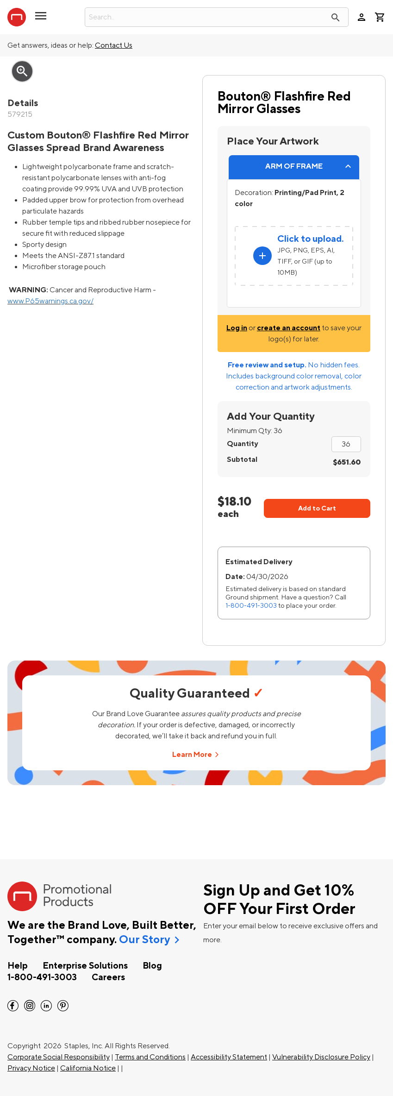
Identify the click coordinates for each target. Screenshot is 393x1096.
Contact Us (113, 45)
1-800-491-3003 (251, 605)
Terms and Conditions (150, 1057)
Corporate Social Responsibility (58, 1057)
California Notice (88, 1068)
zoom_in (22, 71)
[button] (41, 19)
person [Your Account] (361, 17)
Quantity (242, 444)
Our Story (144, 940)
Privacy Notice (31, 1068)
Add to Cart (317, 508)
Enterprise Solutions (85, 965)
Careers (108, 977)
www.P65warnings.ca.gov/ (50, 301)
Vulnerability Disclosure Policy (321, 1057)
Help (17, 965)
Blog (152, 965)
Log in (236, 328)
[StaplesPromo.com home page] (16, 17)
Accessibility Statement (229, 1057)
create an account (288, 328)
